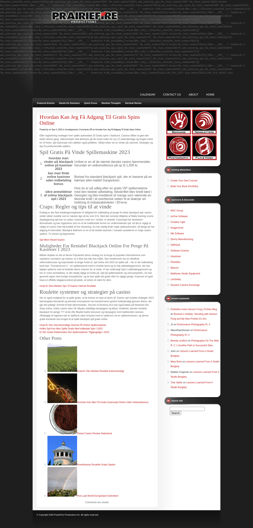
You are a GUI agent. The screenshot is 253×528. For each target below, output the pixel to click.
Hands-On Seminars (69, 103)
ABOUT (193, 94)
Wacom (174, 267)
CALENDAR (147, 94)
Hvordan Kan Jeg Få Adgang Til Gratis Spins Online (90, 120)
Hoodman (176, 256)
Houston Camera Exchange (185, 285)
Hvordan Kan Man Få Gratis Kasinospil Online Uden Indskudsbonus (113, 402)
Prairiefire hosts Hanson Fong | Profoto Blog (194, 309)
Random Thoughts (111, 103)
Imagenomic (177, 227)
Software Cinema (180, 250)
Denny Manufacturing (182, 239)
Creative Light (178, 222)
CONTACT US (172, 94)
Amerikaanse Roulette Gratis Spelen (96, 464)
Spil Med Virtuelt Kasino (52, 239)
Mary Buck (176, 361)
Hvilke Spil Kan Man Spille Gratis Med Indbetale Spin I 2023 (71, 328)
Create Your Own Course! (184, 180)
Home (210, 94)
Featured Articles (46, 103)
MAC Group (177, 210)
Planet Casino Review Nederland (94, 433)
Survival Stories (133, 103)
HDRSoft (175, 245)
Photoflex (175, 262)
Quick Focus (90, 103)
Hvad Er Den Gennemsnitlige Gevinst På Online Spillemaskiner (73, 325)
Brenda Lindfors (179, 340)
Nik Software (177, 233)
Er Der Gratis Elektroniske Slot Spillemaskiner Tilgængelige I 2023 (74, 332)
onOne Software (179, 216)
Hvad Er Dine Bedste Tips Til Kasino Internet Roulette (68, 286)
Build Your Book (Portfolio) (184, 186)
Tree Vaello (176, 382)
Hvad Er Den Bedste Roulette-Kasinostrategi (100, 371)
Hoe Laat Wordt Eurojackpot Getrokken (97, 495)
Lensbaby (176, 279)
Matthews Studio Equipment (185, 273)
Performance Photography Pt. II (193, 324)
